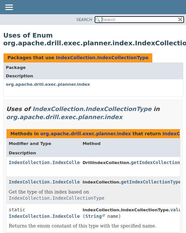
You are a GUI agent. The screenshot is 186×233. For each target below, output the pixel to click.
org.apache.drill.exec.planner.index (48, 84)
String (93, 216)
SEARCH (84, 19)
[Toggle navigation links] (8, 7)
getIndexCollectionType (151, 181)
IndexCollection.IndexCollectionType (102, 57)
